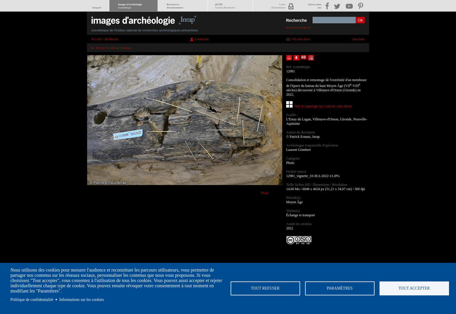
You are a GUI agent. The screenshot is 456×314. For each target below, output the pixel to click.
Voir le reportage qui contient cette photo (323, 106)
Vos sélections (301, 39)
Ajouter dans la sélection (289, 57)
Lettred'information (278, 6)
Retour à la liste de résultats (113, 47)
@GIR (225, 6)
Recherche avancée (298, 27)
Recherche (296, 20)
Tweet (264, 193)
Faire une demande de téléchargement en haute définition (304, 57)
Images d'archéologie (130, 6)
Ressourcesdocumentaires (175, 6)
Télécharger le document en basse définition (296, 57)
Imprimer (358, 39)
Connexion (202, 39)
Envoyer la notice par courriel (311, 57)
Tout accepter (414, 288)
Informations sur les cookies (81, 299)
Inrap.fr (96, 7)
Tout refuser (265, 288)
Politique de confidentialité (31, 299)
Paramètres (340, 288)
